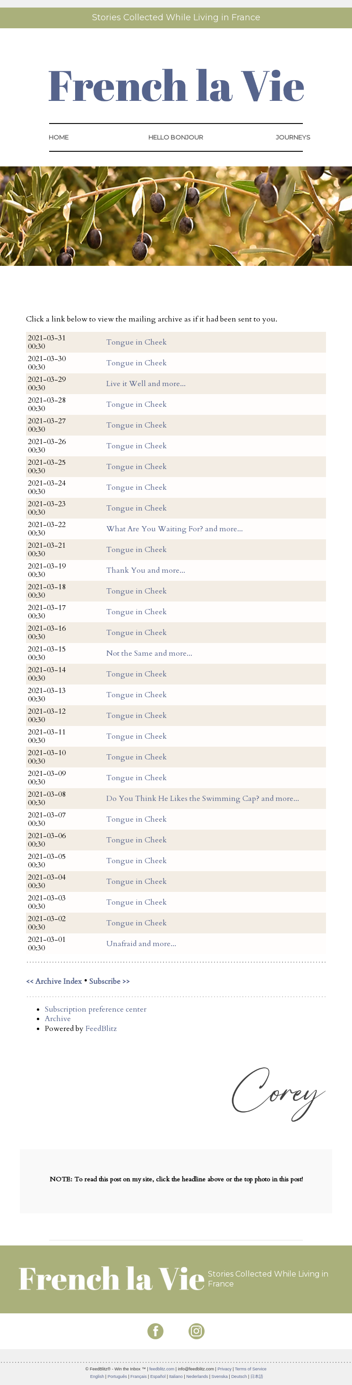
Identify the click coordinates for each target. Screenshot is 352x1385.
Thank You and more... (145, 570)
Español (158, 1376)
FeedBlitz (101, 1028)
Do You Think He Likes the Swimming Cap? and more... (202, 798)
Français (138, 1376)
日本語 (256, 1376)
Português (117, 1376)
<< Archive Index (54, 981)
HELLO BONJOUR (175, 137)
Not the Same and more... (149, 653)
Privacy (224, 1369)
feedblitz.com (161, 1369)
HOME (59, 137)
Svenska (220, 1376)
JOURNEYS (293, 137)
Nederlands (197, 1376)
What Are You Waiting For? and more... (174, 529)
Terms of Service (250, 1369)
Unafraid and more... (141, 944)
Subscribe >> (109, 981)
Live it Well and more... (146, 384)
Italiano (176, 1376)
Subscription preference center (95, 1009)
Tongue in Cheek (136, 342)
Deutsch (239, 1376)
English (97, 1376)
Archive (58, 1019)
